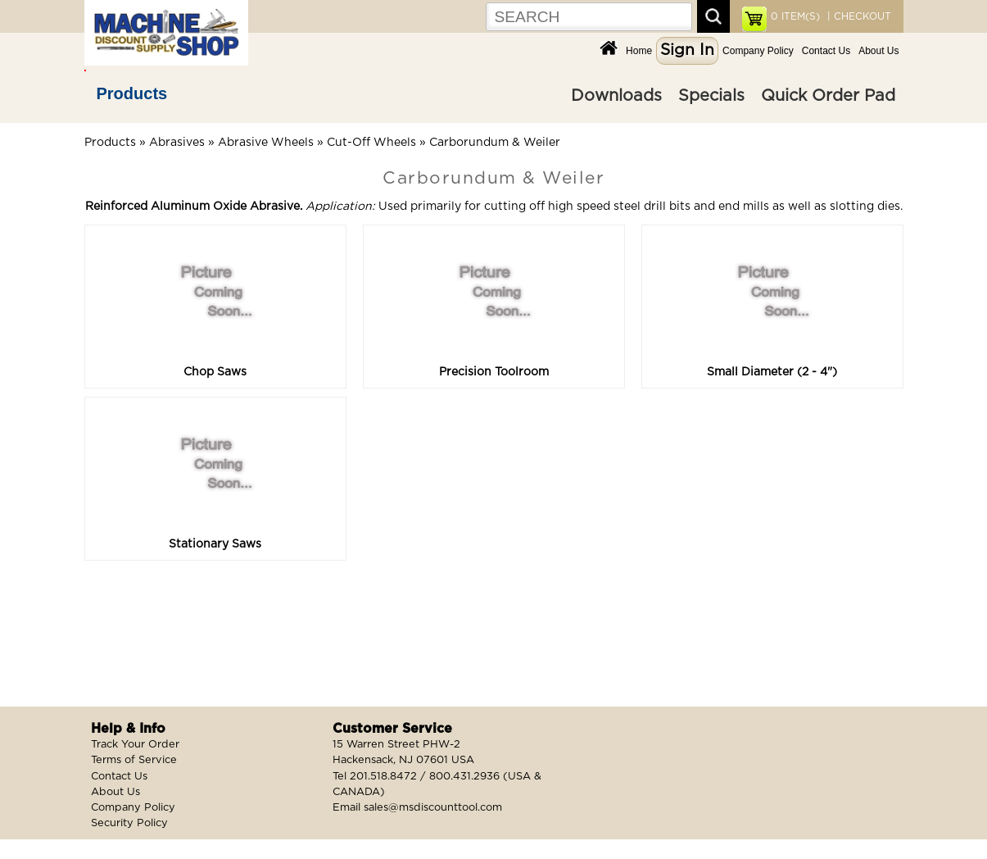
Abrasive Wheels (266, 142)
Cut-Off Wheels (371, 142)
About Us (878, 51)
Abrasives (177, 142)
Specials (711, 96)
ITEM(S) (795, 16)
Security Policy (129, 823)
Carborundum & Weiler (494, 142)
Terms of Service (134, 760)
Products (132, 93)
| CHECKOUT (857, 16)
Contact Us (826, 51)
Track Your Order (135, 744)
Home (639, 51)
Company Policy (758, 51)
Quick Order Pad (828, 96)
